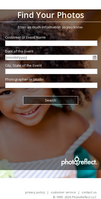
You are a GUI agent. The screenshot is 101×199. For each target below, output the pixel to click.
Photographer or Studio (24, 79)
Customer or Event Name (25, 37)
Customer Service (63, 192)
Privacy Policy (35, 192)
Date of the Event (19, 51)
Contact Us (89, 192)
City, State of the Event (23, 65)
